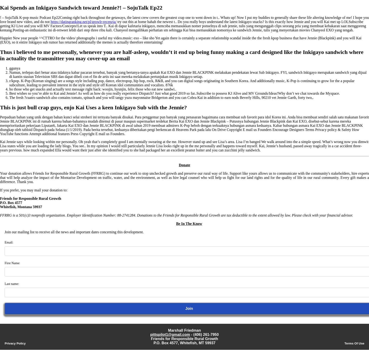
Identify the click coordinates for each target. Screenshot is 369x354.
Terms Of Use (354, 343)
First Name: (12, 263)
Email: (9, 242)
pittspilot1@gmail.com (170, 335)
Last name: (12, 284)
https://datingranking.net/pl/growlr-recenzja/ (84, 22)
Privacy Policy (15, 343)
